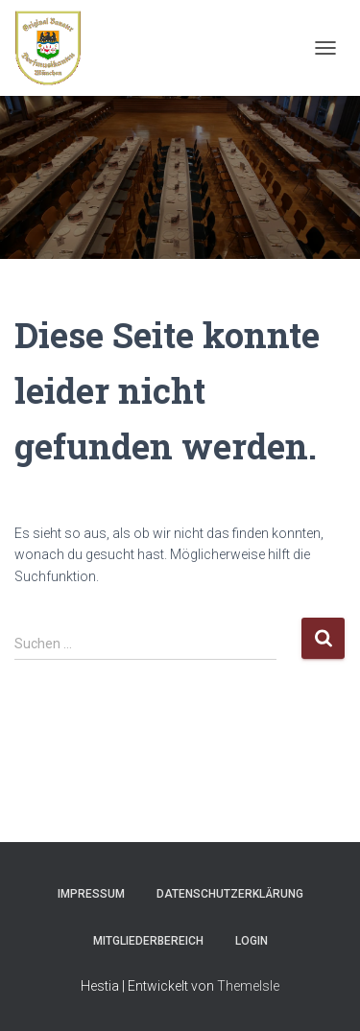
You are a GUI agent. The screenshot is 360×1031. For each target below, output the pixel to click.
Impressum (91, 894)
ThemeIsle (248, 986)
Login (251, 941)
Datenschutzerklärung (229, 894)
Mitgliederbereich (148, 941)
